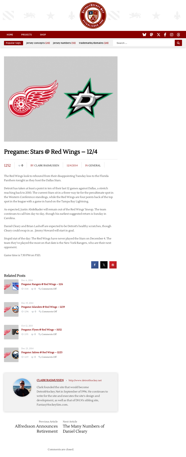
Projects (26, 34)
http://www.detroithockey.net (85, 380)
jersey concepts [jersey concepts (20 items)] (38, 43)
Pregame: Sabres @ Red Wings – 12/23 (41, 352)
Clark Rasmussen (46, 165)
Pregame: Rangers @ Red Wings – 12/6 (42, 284)
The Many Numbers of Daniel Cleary (83, 429)
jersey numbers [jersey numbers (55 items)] (64, 43)
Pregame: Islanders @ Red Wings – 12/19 (43, 307)
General (94, 165)
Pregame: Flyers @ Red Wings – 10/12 (41, 329)
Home (10, 34)
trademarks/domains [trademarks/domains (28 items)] (93, 43)
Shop (43, 34)
